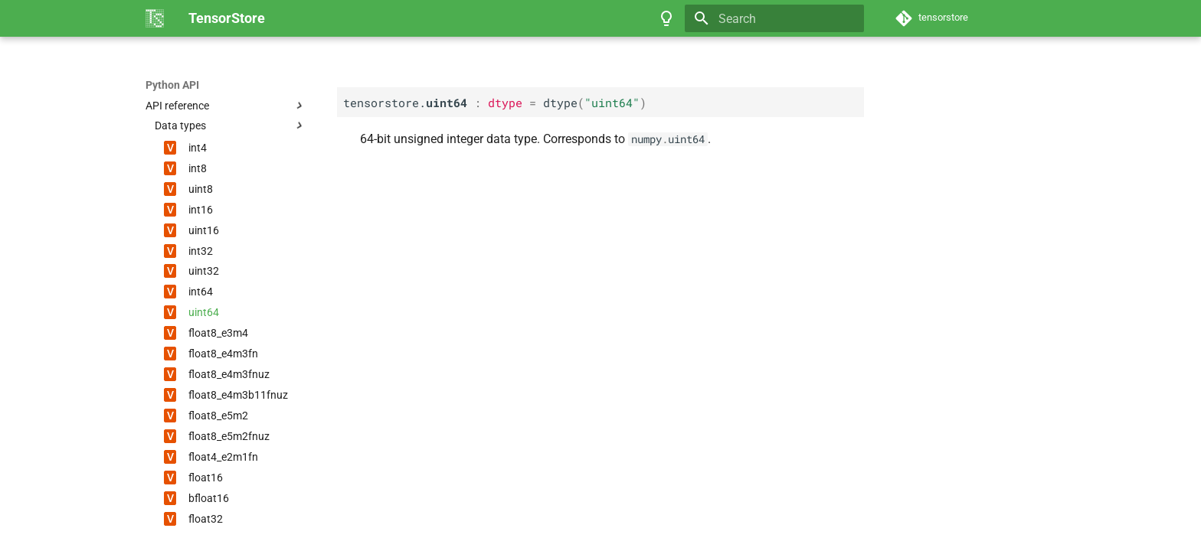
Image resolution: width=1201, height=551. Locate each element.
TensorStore (176, 85)
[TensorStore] (154, 18)
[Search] (774, 18)
